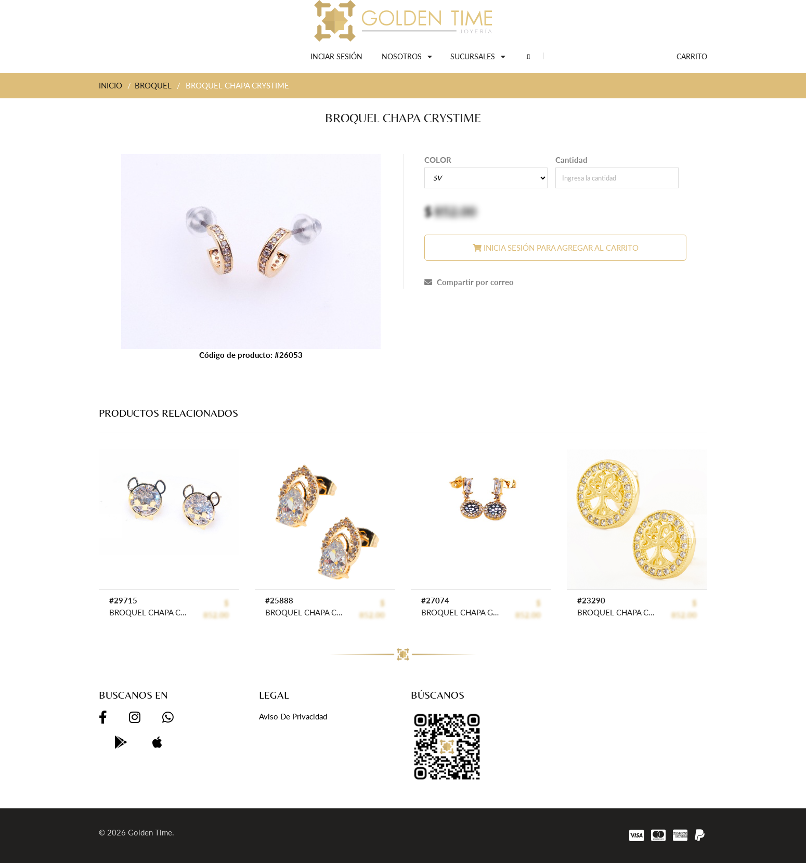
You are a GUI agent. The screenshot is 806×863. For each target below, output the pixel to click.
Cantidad (571, 159)
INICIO (110, 85)
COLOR (437, 159)
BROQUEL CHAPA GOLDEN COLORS (460, 612)
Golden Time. (151, 832)
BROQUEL (153, 85)
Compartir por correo (469, 282)
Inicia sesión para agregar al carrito (556, 247)
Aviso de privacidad (293, 716)
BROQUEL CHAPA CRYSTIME (148, 612)
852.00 (455, 211)
